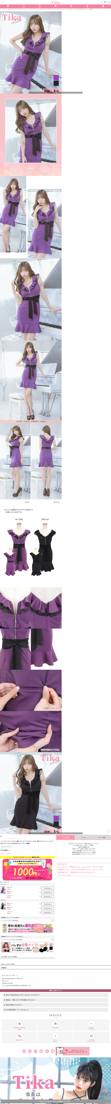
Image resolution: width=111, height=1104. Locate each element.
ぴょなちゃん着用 (98, 866)
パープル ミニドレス (98, 869)
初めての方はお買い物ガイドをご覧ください (12, 978)
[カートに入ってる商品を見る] (105, 2)
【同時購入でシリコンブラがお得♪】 (10, 917)
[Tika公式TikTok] (47, 1051)
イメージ (83, 837)
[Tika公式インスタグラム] (24, 1051)
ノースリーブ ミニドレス (64, 874)
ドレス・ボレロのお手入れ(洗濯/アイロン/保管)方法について (16, 985)
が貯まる (55, 1038)
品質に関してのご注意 (7, 983)
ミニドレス (14, 9)
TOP (9, 9)
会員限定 (91, 1025)
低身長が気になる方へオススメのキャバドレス (83, 872)
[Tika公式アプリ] (72, 1051)
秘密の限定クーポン (63, 872)
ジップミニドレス (87, 866)
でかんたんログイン (91, 1038)
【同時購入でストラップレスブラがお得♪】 (12, 936)
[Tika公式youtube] (52, 1051)
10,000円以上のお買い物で (19, 1025)
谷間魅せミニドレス (63, 869)
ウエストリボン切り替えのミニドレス (81, 869)
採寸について (5, 980)
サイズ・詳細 (101, 837)
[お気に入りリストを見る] (102, 2)
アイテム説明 (65, 837)
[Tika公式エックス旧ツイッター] (35, 1051)
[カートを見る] (104, 2)
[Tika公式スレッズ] (30, 1051)
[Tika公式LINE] (41, 1051)
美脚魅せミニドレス (75, 866)
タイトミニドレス (22, 9)
